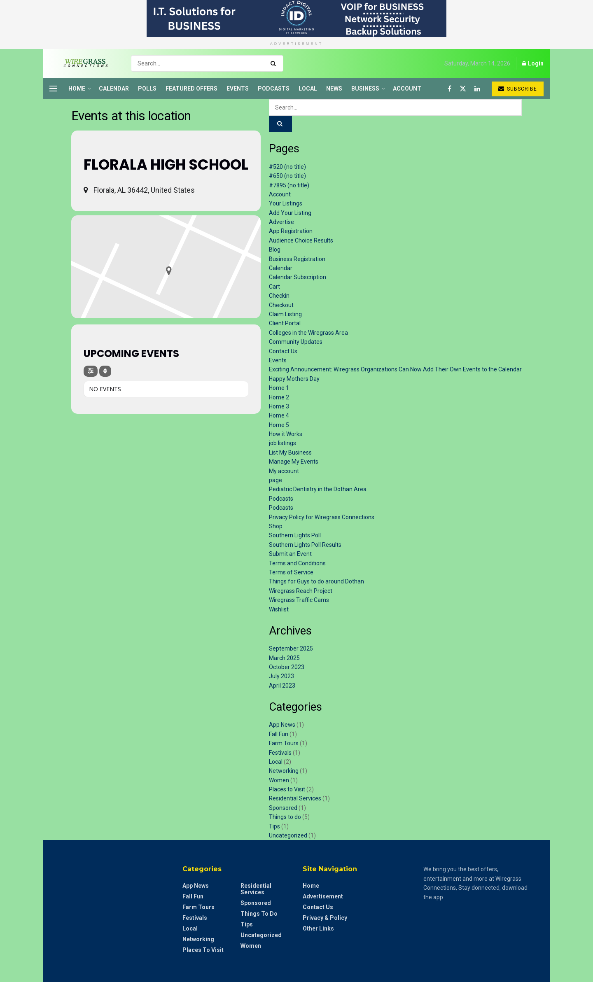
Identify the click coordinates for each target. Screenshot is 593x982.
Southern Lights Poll (295, 535)
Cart (274, 286)
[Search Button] (274, 63)
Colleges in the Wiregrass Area (308, 332)
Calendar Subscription (297, 277)
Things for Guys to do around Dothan (316, 581)
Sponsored (283, 808)
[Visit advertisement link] (296, 18)
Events (237, 88)
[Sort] (105, 371)
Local (308, 88)
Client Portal (285, 323)
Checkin (279, 295)
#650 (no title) (287, 176)
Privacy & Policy (325, 917)
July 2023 (281, 676)
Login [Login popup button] (533, 63)
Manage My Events (293, 461)
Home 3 (279, 406)
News (334, 88)
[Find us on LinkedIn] (477, 88)
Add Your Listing (290, 213)
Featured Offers (191, 88)
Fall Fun (278, 734)
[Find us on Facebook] (449, 88)
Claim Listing (285, 314)
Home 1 (279, 388)
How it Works (285, 434)
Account (407, 88)
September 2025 (291, 648)
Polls (147, 88)
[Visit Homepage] (83, 63)
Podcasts (273, 88)
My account (284, 471)
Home (76, 88)
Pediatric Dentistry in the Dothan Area (318, 489)
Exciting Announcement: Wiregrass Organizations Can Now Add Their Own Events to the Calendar (395, 369)
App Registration (291, 231)
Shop (275, 526)
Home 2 (279, 397)
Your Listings (285, 203)
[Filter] (91, 371)
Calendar (114, 88)
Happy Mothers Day (294, 379)
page (275, 480)
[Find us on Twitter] (463, 88)
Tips (274, 826)
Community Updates (295, 341)
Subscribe (517, 89)
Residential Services (295, 798)
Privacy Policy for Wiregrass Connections (321, 517)
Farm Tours (284, 743)
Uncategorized (288, 835)
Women (279, 780)
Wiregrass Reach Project (300, 591)
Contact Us (283, 351)
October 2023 (286, 667)
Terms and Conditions (297, 563)
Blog (274, 249)
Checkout (281, 305)
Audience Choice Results (301, 240)
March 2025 (284, 658)
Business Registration (297, 259)
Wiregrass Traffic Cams (299, 600)
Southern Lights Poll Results (305, 544)
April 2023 (282, 685)
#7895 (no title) (289, 185)
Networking (284, 770)
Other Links (318, 928)
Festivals (280, 752)
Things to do (285, 817)
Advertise (281, 222)
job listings (282, 443)
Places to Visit (287, 789)
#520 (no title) (287, 166)
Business (365, 88)
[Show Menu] (53, 88)
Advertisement (323, 896)
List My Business (290, 452)
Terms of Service (291, 572)
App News (282, 724)
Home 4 (279, 415)
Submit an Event (290, 553)
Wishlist (279, 609)
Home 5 (279, 425)
